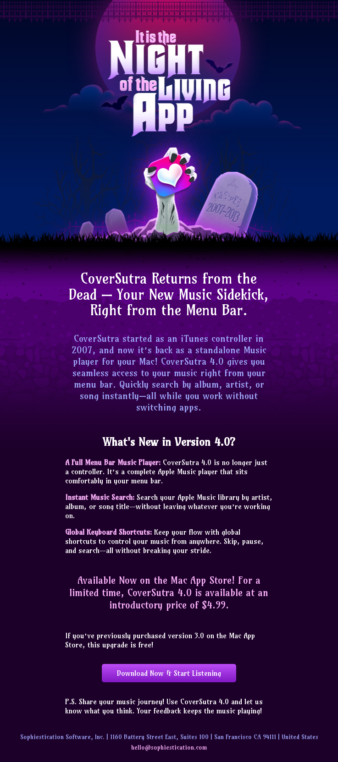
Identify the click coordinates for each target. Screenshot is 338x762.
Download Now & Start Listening (169, 673)
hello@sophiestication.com (169, 747)
